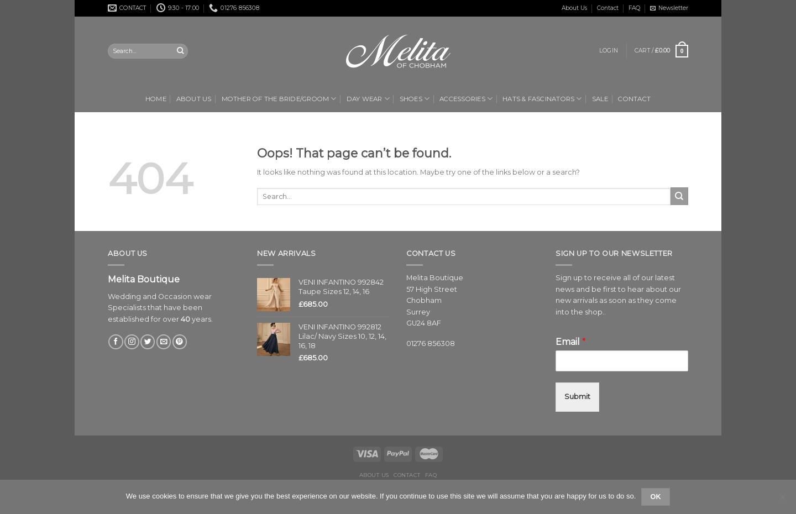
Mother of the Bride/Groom (279, 98)
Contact (608, 8)
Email (571, 342)
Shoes (415, 98)
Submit (577, 396)
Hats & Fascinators (542, 98)
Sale (600, 99)
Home (155, 99)
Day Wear (368, 98)
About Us (574, 8)
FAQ (634, 8)
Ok (655, 497)
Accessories (466, 98)
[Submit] (679, 196)
